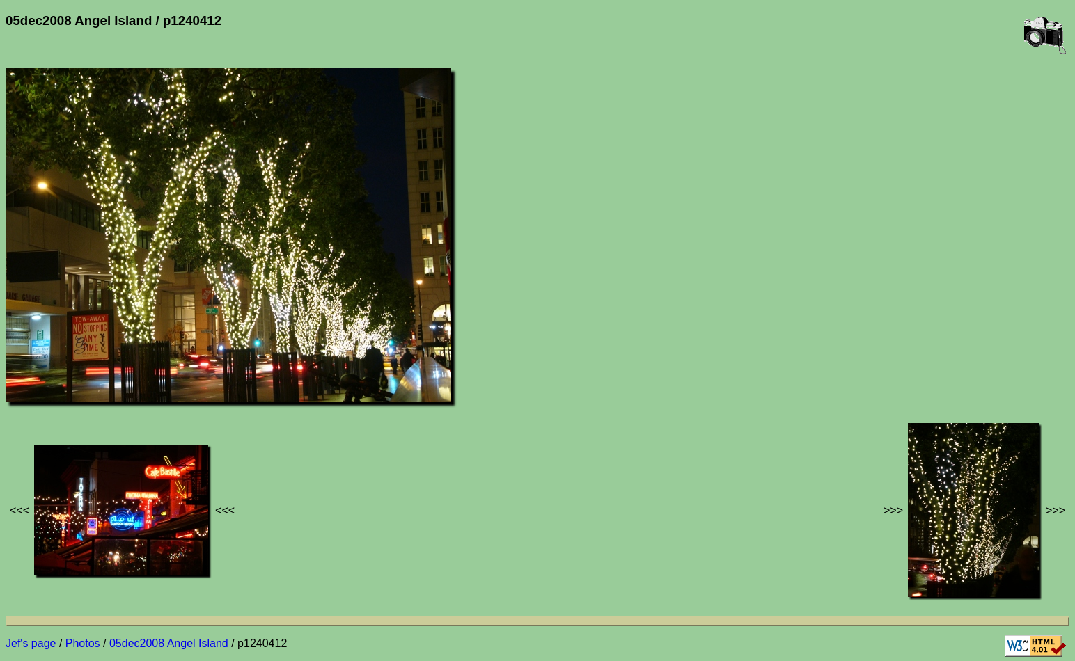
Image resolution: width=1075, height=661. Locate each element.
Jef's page (31, 643)
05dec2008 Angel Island (168, 643)
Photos (82, 643)
